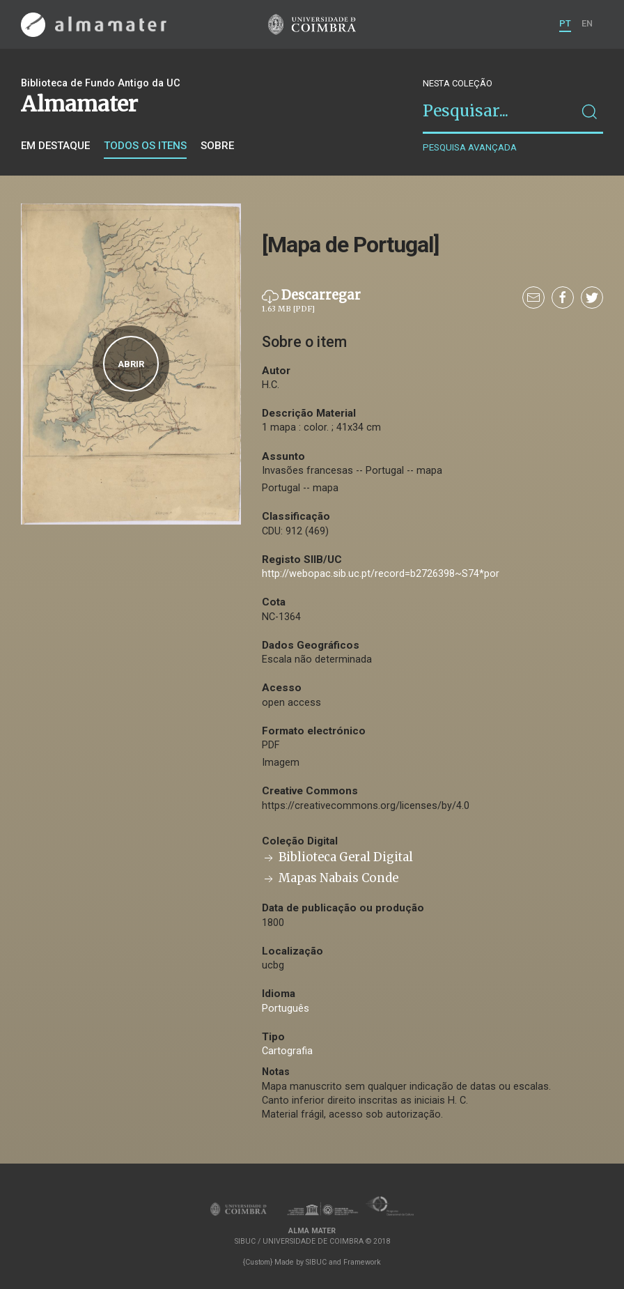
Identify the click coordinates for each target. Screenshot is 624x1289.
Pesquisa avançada (470, 147)
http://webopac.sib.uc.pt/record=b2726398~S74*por (380, 574)
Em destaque (55, 145)
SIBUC (316, 1262)
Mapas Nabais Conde (330, 878)
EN (587, 23)
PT (565, 23)
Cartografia (287, 1051)
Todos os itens (145, 145)
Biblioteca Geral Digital (337, 857)
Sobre (217, 145)
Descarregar (311, 301)
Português (285, 1008)
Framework (362, 1262)
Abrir (131, 364)
